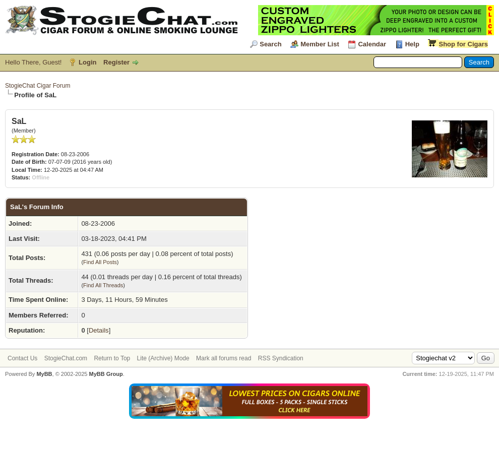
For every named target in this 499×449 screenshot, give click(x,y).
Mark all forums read (223, 358)
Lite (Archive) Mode (163, 358)
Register (116, 62)
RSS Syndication (280, 358)
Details (99, 330)
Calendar (372, 44)
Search (270, 44)
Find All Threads (103, 285)
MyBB (44, 374)
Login (87, 62)
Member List (319, 44)
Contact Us (22, 358)
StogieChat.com (65, 358)
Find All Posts (100, 262)
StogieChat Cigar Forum (37, 85)
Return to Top (112, 358)
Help (412, 44)
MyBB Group (105, 374)
